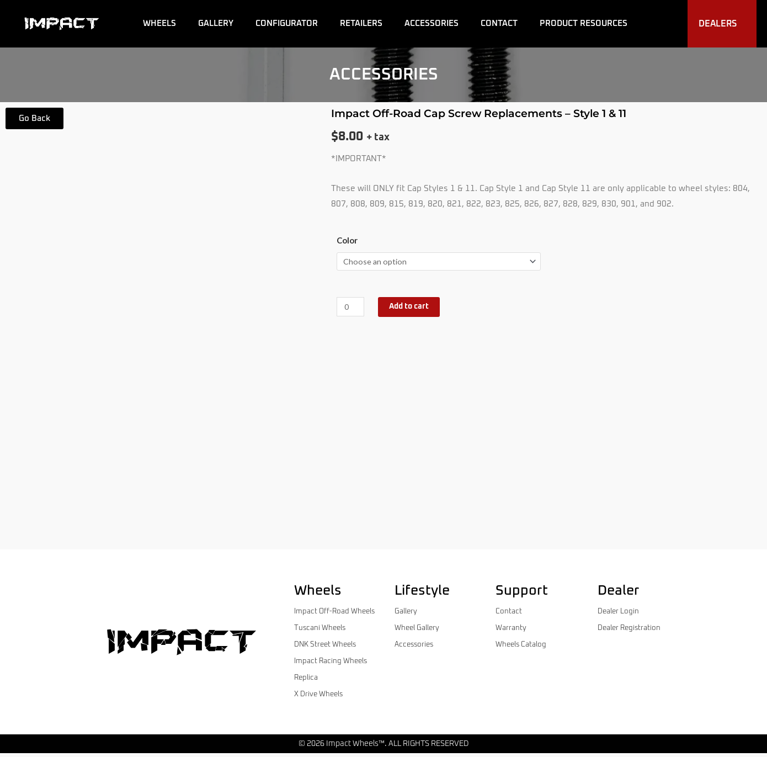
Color (347, 240)
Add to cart (413, 308)
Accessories (431, 23)
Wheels (159, 23)
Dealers (720, 24)
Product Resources (583, 23)
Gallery (215, 23)
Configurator (286, 23)
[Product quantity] (351, 307)
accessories (383, 74)
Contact (499, 23)
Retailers (361, 23)
